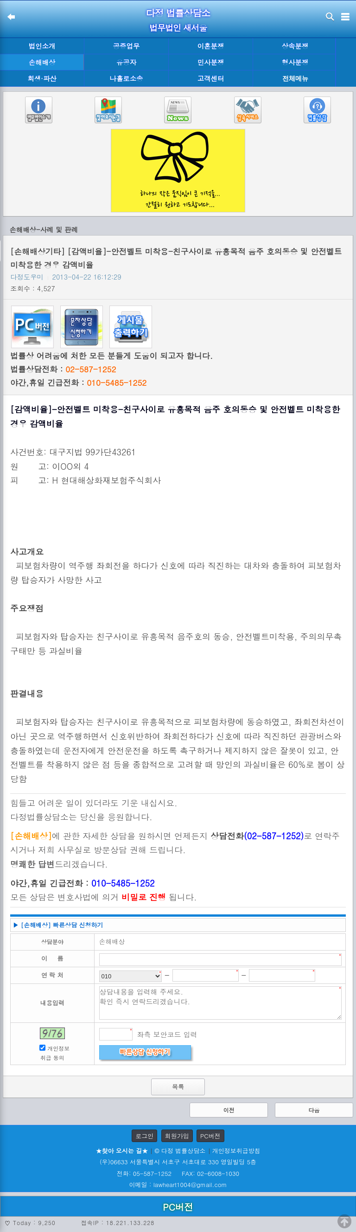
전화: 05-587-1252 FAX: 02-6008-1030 (178, 1173)
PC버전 (210, 1135)
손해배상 (42, 62)
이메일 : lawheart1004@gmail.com (178, 1184)
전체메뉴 (295, 78)
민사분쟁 (210, 62)
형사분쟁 (295, 62)
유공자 (126, 62)
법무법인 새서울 (178, 27)
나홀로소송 (126, 78)
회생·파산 (41, 78)
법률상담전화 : (63, 369)
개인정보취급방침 (236, 1150)
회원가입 (177, 1135)
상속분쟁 (295, 46)
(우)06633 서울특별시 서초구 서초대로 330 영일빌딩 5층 (178, 1161)
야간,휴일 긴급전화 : (78, 382)
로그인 (144, 1135)
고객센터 (210, 78)
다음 (313, 1110)
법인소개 (42, 46)
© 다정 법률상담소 (179, 1150)
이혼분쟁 (210, 46)
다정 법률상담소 (178, 12)
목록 (178, 1086)
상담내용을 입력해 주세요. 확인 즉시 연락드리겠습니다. (220, 1003)
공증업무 (126, 46)
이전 (229, 1110)
